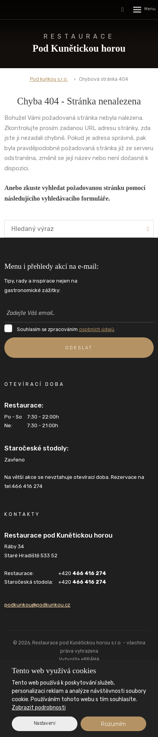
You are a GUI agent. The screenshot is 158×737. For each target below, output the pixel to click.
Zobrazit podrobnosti (39, 707)
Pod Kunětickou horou (79, 43)
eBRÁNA (90, 659)
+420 (82, 573)
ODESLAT (79, 347)
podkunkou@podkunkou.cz (37, 605)
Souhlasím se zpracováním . (66, 329)
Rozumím (113, 724)
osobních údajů (96, 329)
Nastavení (44, 723)
